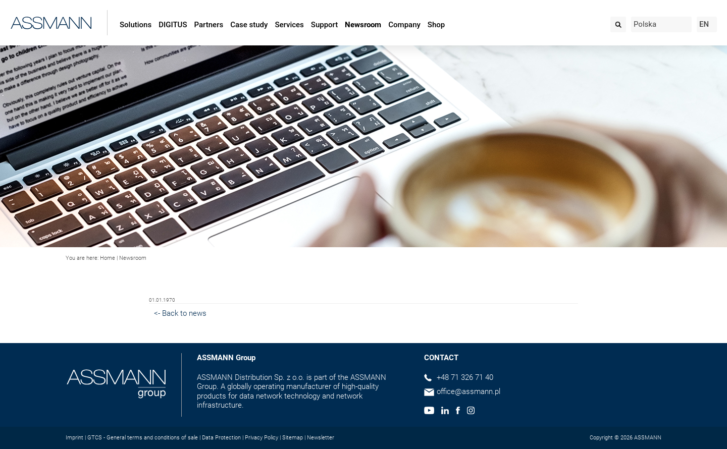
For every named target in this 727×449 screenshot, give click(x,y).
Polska (645, 24)
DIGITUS (173, 24)
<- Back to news (180, 313)
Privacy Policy (261, 437)
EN (704, 24)
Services (289, 24)
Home (107, 258)
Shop (436, 24)
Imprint (74, 437)
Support (324, 24)
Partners (209, 24)
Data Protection (221, 437)
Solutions (135, 24)
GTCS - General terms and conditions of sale (142, 437)
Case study (249, 24)
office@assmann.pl (468, 391)
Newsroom (363, 24)
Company (404, 24)
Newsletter (320, 437)
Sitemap (292, 437)
